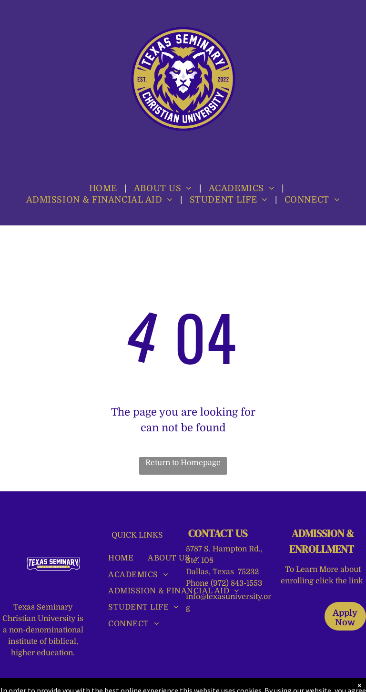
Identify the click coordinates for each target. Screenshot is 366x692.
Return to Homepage (183, 462)
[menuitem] (104, 188)
